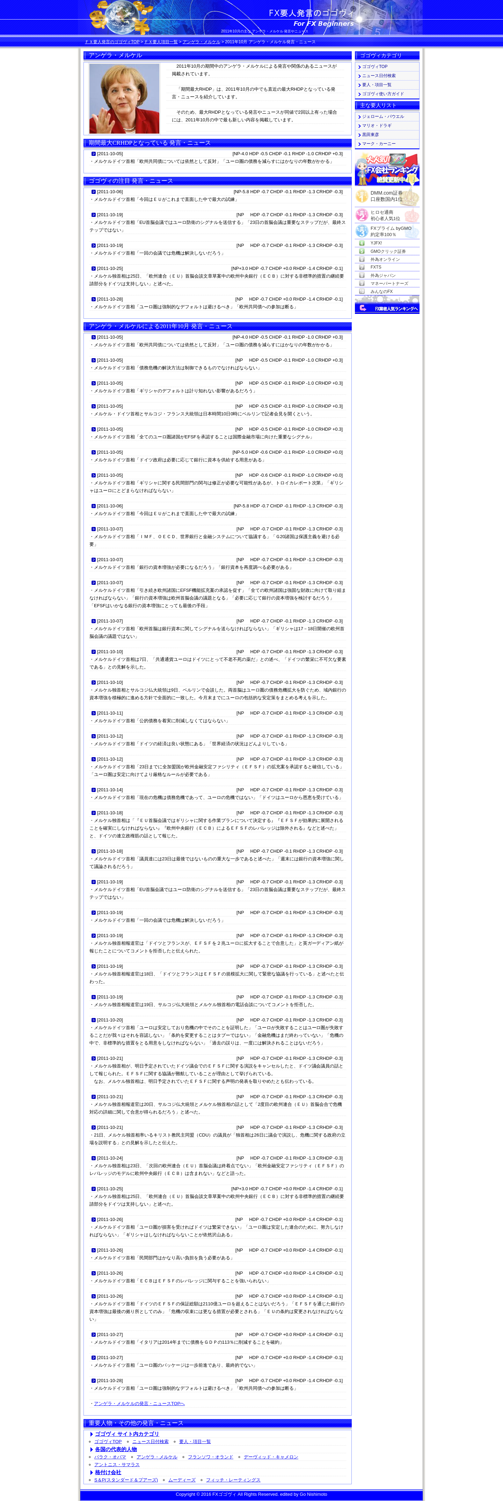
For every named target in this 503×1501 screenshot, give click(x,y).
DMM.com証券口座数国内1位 (387, 194)
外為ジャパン (383, 275)
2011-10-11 (110, 713)
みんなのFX (382, 291)
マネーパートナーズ (389, 283)
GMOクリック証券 (388, 251)
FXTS (376, 267)
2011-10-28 (110, 299)
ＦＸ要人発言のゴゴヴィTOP (112, 41)
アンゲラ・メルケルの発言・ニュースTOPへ (139, 1403)
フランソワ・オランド (210, 1456)
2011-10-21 (110, 1058)
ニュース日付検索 (150, 1441)
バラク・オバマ (110, 1456)
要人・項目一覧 (195, 1441)
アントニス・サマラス (117, 1464)
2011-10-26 (110, 1219)
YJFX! (376, 243)
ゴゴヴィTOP (108, 1441)
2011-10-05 (110, 153)
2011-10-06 (110, 191)
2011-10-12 (110, 736)
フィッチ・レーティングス (233, 1480)
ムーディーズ (182, 1480)
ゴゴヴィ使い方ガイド (383, 93)
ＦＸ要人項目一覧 (161, 41)
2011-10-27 (110, 1334)
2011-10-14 (110, 789)
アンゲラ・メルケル (201, 41)
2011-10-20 (110, 1020)
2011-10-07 (110, 528)
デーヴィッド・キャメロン (271, 1456)
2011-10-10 (110, 651)
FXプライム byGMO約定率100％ (391, 229)
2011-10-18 (110, 812)
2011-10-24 (110, 1158)
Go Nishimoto (313, 1494)
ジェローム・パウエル (383, 116)
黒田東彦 (370, 134)
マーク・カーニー (379, 143)
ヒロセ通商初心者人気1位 (385, 213)
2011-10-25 (110, 268)
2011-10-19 (110, 214)
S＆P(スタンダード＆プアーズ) (126, 1480)
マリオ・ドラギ (377, 125)
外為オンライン (385, 259)
